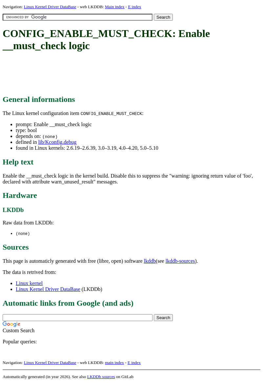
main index (114, 362)
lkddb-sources (180, 261)
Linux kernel (29, 283)
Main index (115, 6)
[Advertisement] (122, 73)
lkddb (150, 261)
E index (134, 6)
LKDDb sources (101, 376)
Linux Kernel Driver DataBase (50, 6)
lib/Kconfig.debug (57, 142)
